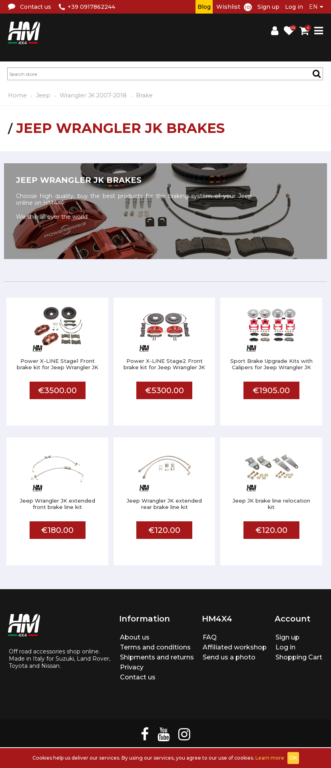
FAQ (210, 637)
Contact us (138, 677)
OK (293, 758)
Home (17, 95)
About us (135, 637)
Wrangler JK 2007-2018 (93, 95)
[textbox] (165, 73)
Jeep (43, 95)
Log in (294, 6)
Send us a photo (229, 657)
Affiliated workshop (235, 647)
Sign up (268, 6)
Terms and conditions (155, 647)
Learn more (269, 758)
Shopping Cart (298, 657)
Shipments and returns (157, 657)
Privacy (132, 667)
